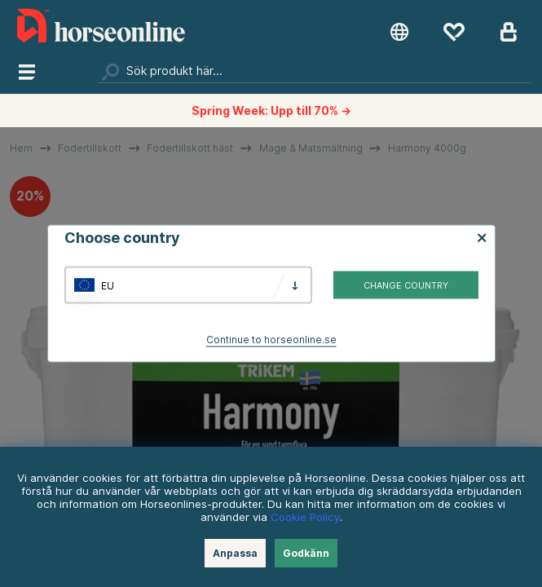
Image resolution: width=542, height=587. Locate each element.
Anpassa (235, 553)
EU (107, 285)
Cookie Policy (305, 516)
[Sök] (314, 71)
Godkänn (306, 553)
